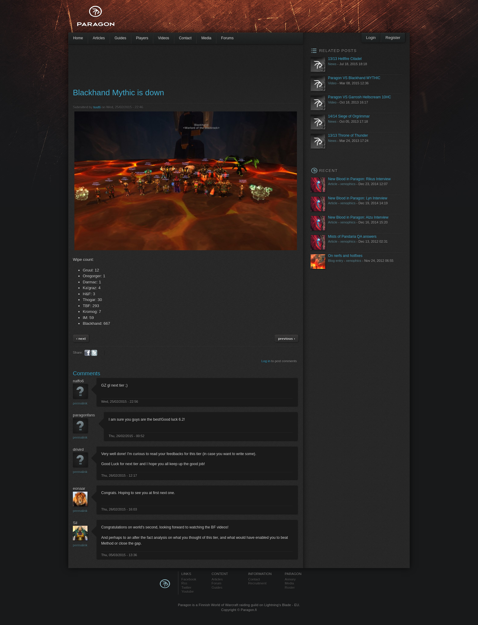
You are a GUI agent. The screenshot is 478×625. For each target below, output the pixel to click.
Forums (227, 38)
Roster (290, 587)
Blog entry (335, 260)
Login (371, 37)
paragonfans (84, 415)
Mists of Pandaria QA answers (352, 236)
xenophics (347, 184)
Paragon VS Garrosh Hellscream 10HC (359, 97)
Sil (75, 523)
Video (332, 83)
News (332, 64)
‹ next (81, 338)
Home (78, 38)
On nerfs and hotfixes (345, 256)
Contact (185, 38)
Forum (216, 583)
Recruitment (257, 583)
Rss (184, 583)
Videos (163, 38)
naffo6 (78, 381)
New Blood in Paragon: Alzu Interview (358, 217)
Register (393, 37)
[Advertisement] (228, 18)
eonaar (79, 488)
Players (142, 38)
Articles (99, 38)
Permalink (80, 403)
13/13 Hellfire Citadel (345, 59)
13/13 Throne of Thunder (348, 135)
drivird (78, 449)
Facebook (188, 579)
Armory (290, 579)
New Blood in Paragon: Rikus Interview (359, 179)
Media (206, 38)
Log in (266, 361)
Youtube (187, 591)
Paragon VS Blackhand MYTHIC (354, 78)
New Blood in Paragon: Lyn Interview (357, 198)
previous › (286, 338)
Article (332, 184)
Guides (120, 38)
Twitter (186, 587)
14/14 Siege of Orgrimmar (349, 116)
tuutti (97, 107)
